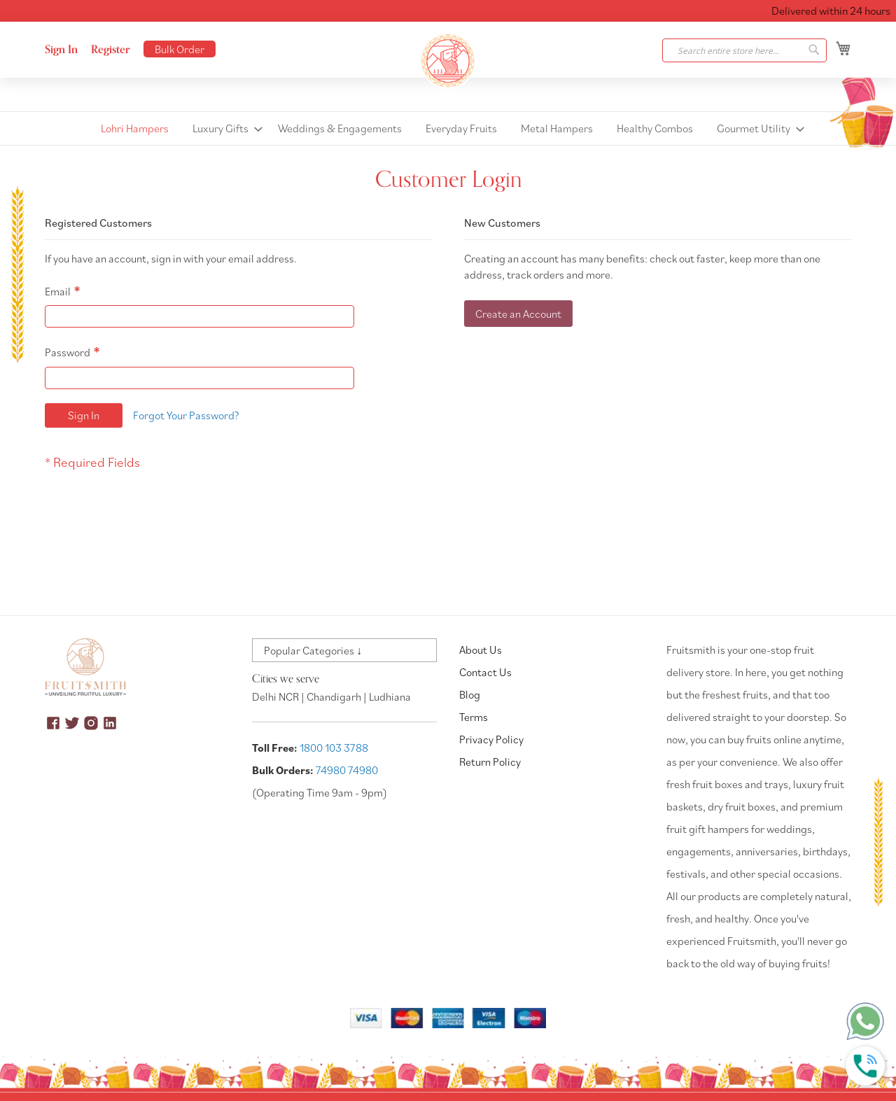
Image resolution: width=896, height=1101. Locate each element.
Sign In (61, 50)
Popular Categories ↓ (313, 650)
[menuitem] (134, 128)
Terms (473, 717)
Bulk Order (179, 49)
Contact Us (485, 672)
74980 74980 (347, 770)
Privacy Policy (491, 739)
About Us (480, 650)
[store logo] (448, 61)
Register (110, 50)
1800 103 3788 (334, 748)
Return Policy (490, 762)
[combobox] (744, 50)
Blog (469, 694)
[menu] (448, 128)
